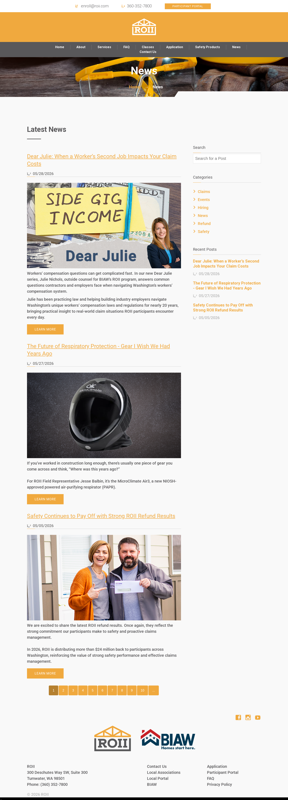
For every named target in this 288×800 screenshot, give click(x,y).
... (153, 687)
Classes (148, 47)
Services (104, 47)
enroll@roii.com (95, 6)
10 (142, 687)
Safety (203, 231)
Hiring (203, 207)
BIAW (152, 781)
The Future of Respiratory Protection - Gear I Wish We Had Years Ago (227, 286)
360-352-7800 (139, 6)
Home (59, 47)
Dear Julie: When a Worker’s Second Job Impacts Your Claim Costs (226, 264)
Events (204, 199)
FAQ (126, 47)
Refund (204, 223)
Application (174, 47)
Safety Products (207, 47)
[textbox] (227, 158)
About (80, 47)
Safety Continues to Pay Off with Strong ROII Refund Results (101, 512)
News (236, 47)
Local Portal (157, 775)
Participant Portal (187, 6)
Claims (204, 191)
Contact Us (148, 52)
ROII (45, 791)
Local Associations (163, 769)
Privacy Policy (219, 781)
